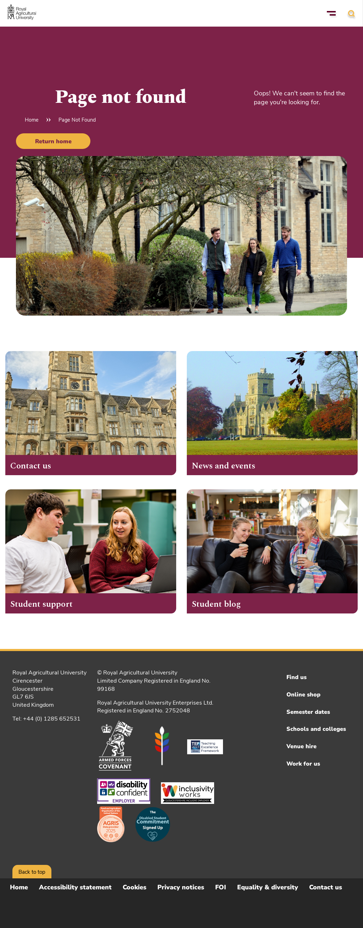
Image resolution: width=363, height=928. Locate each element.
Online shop (303, 695)
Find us (296, 677)
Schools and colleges (316, 729)
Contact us (325, 887)
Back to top (31, 872)
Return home (53, 141)
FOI (220, 887)
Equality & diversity (267, 887)
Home (32, 119)
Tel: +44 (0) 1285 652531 (46, 719)
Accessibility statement (75, 887)
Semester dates (308, 712)
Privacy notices (180, 887)
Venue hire (301, 746)
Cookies (134, 887)
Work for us (303, 764)
